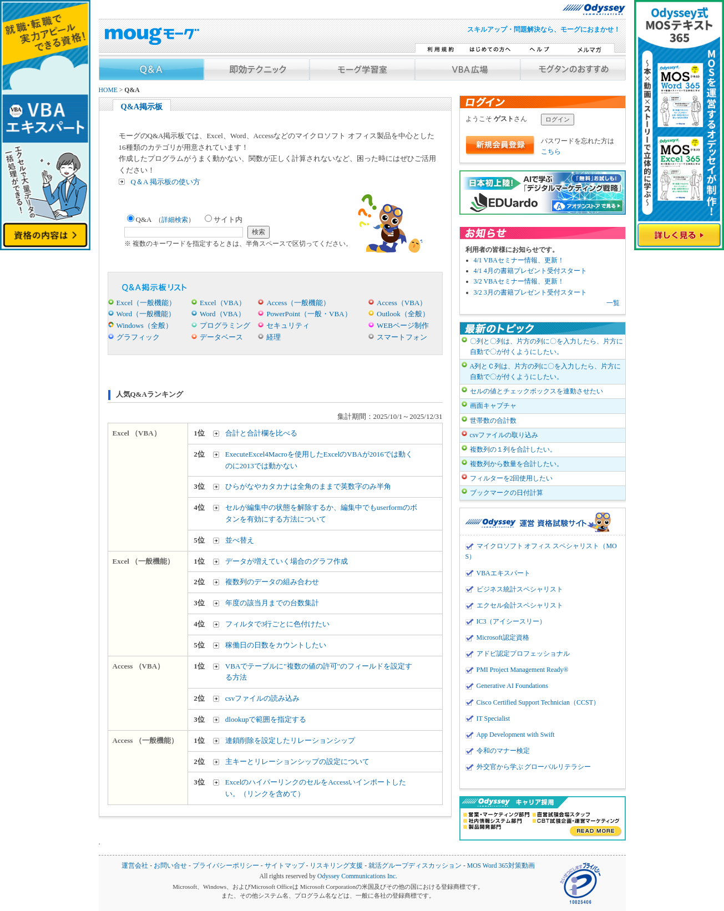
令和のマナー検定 (503, 751)
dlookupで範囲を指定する (266, 719)
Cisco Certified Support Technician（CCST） (538, 702)
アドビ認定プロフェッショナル (523, 653)
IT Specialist (493, 718)
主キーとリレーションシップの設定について (297, 761)
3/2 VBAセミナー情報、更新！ (519, 281)
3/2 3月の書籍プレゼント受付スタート (530, 292)
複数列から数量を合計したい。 (516, 464)
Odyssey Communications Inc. (357, 876)
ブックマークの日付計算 (506, 493)
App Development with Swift (516, 734)
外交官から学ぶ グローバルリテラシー (534, 767)
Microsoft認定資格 (503, 637)
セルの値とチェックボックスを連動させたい (536, 391)
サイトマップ (285, 865)
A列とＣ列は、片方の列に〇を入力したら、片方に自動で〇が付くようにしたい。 (545, 371)
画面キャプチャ (493, 405)
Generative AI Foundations (512, 686)
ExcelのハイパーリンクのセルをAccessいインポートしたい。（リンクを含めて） (315, 788)
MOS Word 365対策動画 (501, 865)
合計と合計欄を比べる (261, 433)
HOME (108, 90)
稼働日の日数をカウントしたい (275, 645)
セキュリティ (288, 325)
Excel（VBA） (223, 302)
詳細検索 (174, 220)
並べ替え (239, 540)
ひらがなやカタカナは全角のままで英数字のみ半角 (308, 486)
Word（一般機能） (146, 314)
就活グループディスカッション (415, 865)
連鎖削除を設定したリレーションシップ (290, 740)
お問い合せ (170, 865)
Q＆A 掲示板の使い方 (165, 182)
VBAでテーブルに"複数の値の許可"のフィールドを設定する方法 (318, 672)
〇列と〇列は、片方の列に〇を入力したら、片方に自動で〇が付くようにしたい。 (546, 346)
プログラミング (225, 325)
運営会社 (134, 865)
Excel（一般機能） (146, 302)
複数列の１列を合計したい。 (513, 449)
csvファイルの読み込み (262, 698)
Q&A (161, 219)
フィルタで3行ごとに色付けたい (277, 624)
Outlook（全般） (403, 314)
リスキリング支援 (336, 865)
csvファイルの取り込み (504, 435)
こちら (551, 151)
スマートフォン (402, 337)
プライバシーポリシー (226, 865)
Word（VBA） (222, 314)
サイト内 (223, 219)
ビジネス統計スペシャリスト (520, 589)
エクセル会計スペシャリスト (520, 605)
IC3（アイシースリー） (511, 621)
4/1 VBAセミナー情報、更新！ (519, 260)
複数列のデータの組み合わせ (272, 582)
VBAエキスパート (503, 573)
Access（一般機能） (298, 302)
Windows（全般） (145, 325)
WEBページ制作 (403, 325)
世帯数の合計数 (493, 420)
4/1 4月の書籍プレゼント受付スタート (530, 271)
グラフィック (138, 337)
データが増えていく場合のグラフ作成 (286, 561)
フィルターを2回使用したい (511, 478)
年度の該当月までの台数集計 (272, 603)
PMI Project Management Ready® (523, 670)
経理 (273, 337)
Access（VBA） (402, 302)
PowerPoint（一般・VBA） (308, 314)
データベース (221, 337)
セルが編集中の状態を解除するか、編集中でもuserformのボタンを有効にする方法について (321, 513)
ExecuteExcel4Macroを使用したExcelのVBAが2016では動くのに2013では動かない (319, 460)
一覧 (613, 303)
